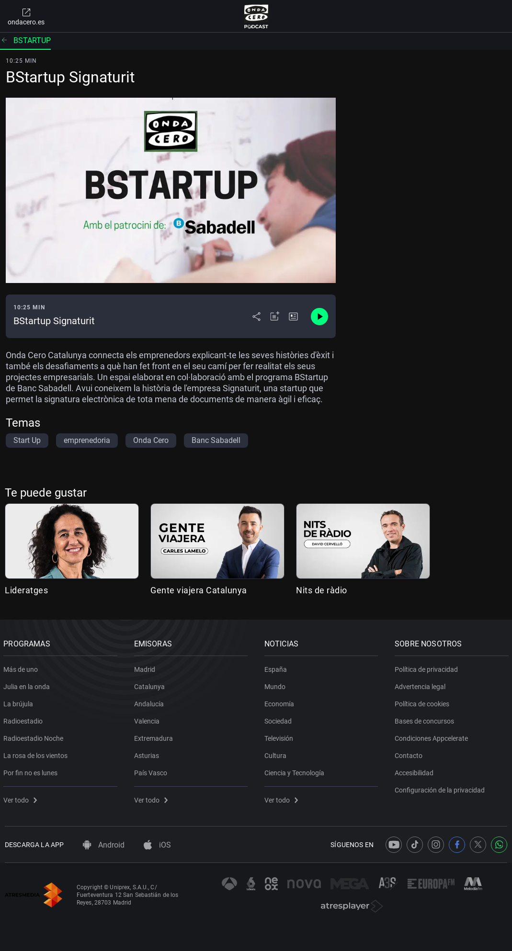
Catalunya (150, 685)
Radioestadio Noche (35, 736)
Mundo (276, 685)
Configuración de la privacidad (441, 788)
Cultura (277, 754)
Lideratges (26, 590)
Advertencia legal (421, 685)
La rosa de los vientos (37, 754)
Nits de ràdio (321, 590)
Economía (281, 702)
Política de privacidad (427, 667)
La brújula (19, 702)
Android (104, 844)
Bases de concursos (425, 719)
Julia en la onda (28, 685)
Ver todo (21, 798)
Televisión (280, 736)
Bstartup (25, 40)
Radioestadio (24, 719)
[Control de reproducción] (319, 316)
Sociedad (279, 719)
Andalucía (150, 702)
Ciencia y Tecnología (296, 771)
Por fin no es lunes (32, 771)
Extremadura (154, 736)
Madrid (145, 667)
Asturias (147, 754)
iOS (157, 844)
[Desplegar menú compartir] (256, 316)
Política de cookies (423, 702)
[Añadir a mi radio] (275, 316)
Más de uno (22, 667)
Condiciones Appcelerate (432, 736)
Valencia (147, 719)
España (277, 667)
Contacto (410, 754)
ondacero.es (26, 16)
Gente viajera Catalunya (198, 590)
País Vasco (151, 771)
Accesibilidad (415, 771)
